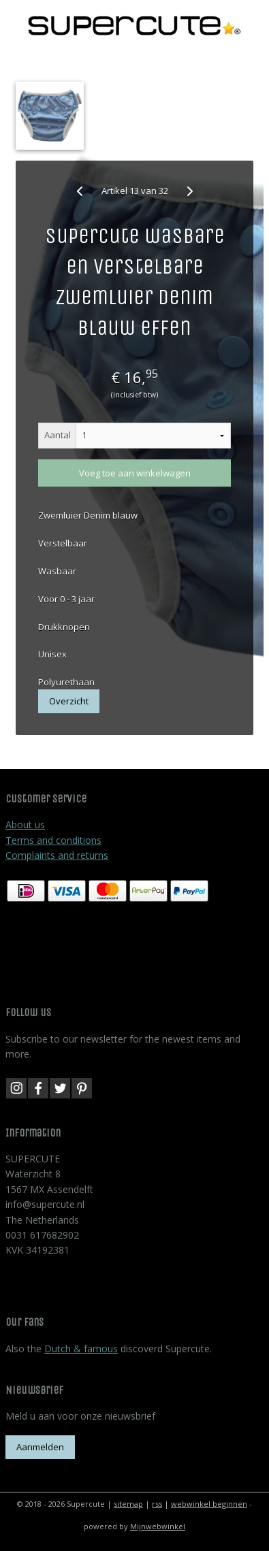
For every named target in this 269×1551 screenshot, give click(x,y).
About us (25, 824)
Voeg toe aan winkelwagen (135, 473)
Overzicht (69, 701)
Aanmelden (40, 1447)
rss (157, 1504)
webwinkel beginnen (209, 1504)
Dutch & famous (81, 1348)
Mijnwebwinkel (157, 1526)
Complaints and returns (56, 855)
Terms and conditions (53, 840)
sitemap (128, 1504)
